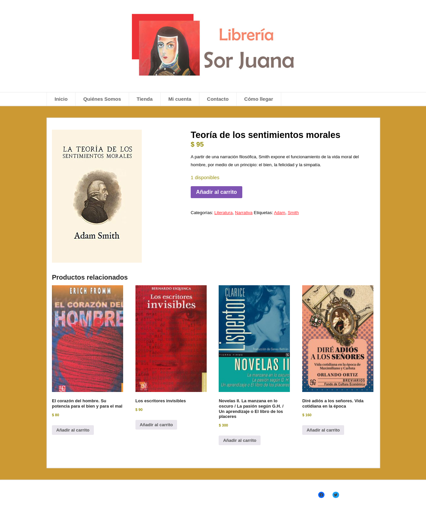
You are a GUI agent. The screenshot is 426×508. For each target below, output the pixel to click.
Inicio (61, 99)
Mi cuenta (179, 99)
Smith (293, 212)
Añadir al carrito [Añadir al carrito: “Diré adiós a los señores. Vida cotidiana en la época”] (323, 430)
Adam (279, 212)
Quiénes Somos (102, 99)
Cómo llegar (258, 99)
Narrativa (244, 212)
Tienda (145, 99)
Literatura (223, 212)
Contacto (218, 99)
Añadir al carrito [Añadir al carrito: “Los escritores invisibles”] (156, 424)
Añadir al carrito (216, 192)
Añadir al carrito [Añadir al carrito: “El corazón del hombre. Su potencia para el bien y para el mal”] (73, 430)
